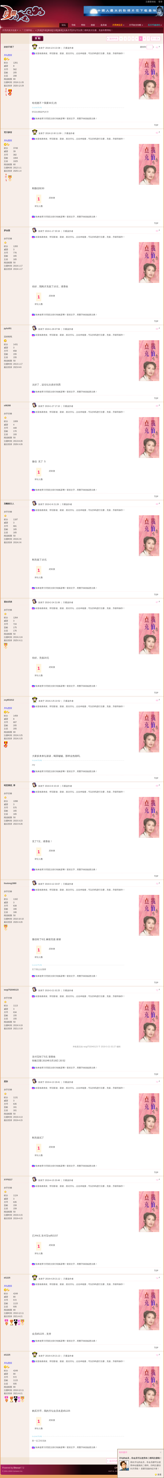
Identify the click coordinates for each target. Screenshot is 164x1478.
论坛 (64, 25)
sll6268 (7, 405)
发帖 (38, 38)
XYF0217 (8, 1179)
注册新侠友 (151, 2)
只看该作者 (68, 48)
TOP (156, 125)
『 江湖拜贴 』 (28, 30)
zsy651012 (9, 700)
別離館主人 (9, 503)
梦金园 (7, 230)
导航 (73, 25)
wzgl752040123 (11, 990)
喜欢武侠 (8, 602)
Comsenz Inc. (17, 1471)
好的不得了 (9, 47)
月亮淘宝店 (117, 25)
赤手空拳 (8, 238)
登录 (160, 2)
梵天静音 (8, 132)
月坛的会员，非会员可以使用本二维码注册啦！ (140, 1458)
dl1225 (7, 1278)
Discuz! (17, 1468)
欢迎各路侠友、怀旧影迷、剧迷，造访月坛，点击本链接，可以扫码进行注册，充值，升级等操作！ (80, 53)
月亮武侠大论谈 (9, 30)
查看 (159, 1474)
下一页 (155, 38)
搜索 (93, 25)
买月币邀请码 (154, 25)
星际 (6, 1081)
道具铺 (104, 25)
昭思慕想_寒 (9, 785)
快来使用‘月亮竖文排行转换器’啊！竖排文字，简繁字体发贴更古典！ (66, 118)
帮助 (83, 25)
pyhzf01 (8, 328)
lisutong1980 (10, 883)
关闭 (161, 1452)
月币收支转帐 (135, 25)
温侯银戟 (8, 336)
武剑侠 (52, 198)
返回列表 (113, 38)
